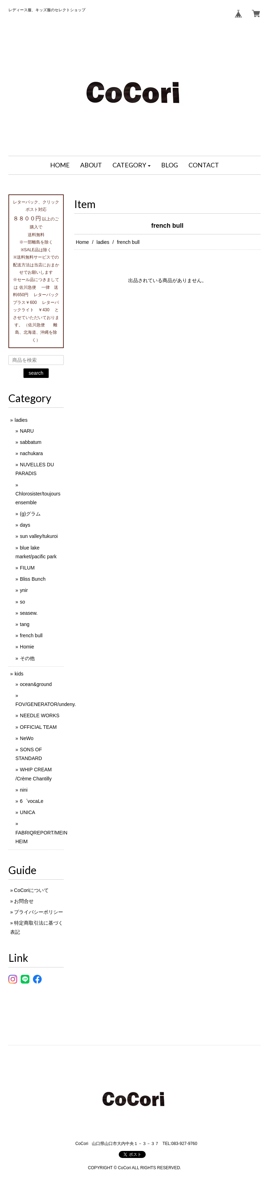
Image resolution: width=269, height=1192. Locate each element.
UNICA (27, 812)
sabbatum (30, 442)
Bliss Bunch (33, 579)
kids (19, 674)
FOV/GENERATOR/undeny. (45, 704)
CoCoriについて (31, 890)
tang (24, 624)
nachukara (31, 453)
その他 (27, 658)
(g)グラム (30, 514)
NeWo (27, 738)
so (22, 602)
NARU (27, 431)
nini (24, 790)
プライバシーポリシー (38, 912)
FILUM (27, 568)
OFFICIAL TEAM (38, 727)
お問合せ (24, 901)
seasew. (29, 613)
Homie (27, 647)
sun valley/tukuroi (39, 536)
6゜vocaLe (31, 801)
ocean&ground (36, 684)
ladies (103, 242)
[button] (131, 165)
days (25, 525)
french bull (31, 635)
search (36, 373)
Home (82, 242)
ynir (24, 590)
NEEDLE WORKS (40, 715)
